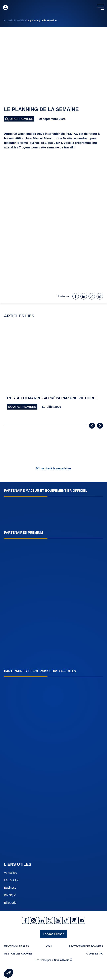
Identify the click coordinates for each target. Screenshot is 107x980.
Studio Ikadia (63, 960)
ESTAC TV (11, 880)
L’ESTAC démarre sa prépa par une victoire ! (52, 398)
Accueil (8, 20)
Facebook (25, 920)
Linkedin (41, 920)
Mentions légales (16, 946)
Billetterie (10, 902)
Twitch (74, 920)
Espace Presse (53, 934)
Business (10, 887)
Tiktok (66, 920)
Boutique (10, 895)
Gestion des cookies (18, 953)
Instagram (33, 920)
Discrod (82, 920)
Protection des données (86, 946)
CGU (49, 946)
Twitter (49, 920)
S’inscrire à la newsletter (53, 468)
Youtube (58, 920)
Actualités (19, 20)
